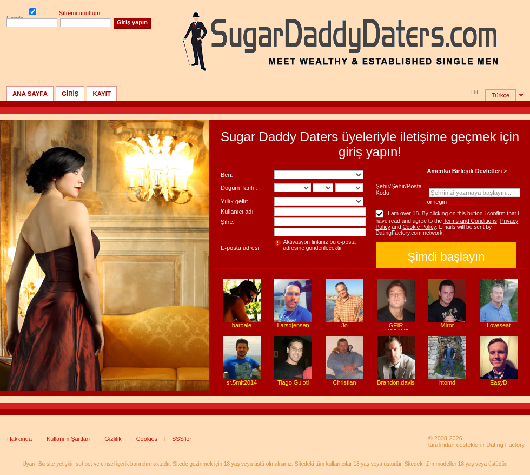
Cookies (146, 439)
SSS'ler (181, 439)
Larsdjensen (293, 325)
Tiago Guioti (293, 382)
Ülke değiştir (443, 177)
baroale (241, 325)
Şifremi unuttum (79, 13)
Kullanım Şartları (68, 439)
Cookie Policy (418, 227)
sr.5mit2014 (242, 382)
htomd (447, 382)
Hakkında (19, 439)
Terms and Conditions (470, 221)
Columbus (461, 202)
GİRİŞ (70, 93)
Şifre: (228, 222)
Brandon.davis (396, 382)
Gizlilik (112, 439)
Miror (447, 325)
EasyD (498, 382)
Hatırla (32, 12)
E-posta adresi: (241, 248)
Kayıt (101, 93)
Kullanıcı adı (237, 211)
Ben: (227, 174)
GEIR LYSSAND (395, 328)
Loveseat (499, 325)
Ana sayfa (30, 93)
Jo (344, 325)
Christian (344, 382)
